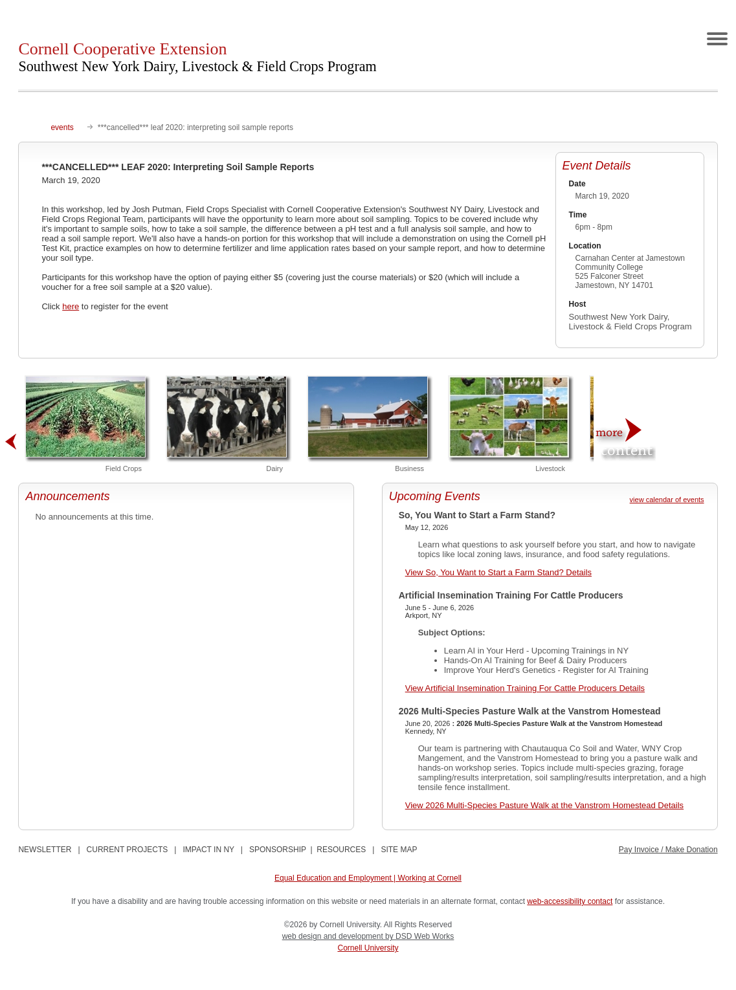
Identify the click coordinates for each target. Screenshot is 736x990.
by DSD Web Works (419, 936)
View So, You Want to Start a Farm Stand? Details (498, 572)
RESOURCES (341, 849)
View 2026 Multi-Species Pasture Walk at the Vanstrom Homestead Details (544, 805)
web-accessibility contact (569, 901)
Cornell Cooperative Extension (197, 56)
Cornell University (367, 947)
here (70, 306)
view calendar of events (667, 499)
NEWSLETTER (44, 849)
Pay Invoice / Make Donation (668, 849)
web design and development (333, 936)
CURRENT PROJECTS (127, 849)
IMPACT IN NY (208, 849)
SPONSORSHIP (277, 849)
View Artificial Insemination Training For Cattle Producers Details (525, 688)
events (61, 127)
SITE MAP (399, 849)
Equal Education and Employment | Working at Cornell (368, 878)
